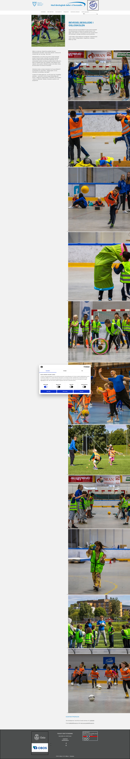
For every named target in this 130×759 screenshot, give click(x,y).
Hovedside (43, 12)
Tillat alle (81, 391)
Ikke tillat (48, 391)
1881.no (67, 756)
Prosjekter (66, 12)
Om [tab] (82, 370)
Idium (61, 756)
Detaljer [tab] (65, 370)
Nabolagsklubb (85, 12)
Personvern (72, 756)
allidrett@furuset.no (73, 723)
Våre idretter (50, 12)
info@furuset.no (65, 740)
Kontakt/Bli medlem (75, 12)
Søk (84, 13)
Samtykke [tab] (48, 370)
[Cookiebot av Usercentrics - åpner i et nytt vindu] (85, 367)
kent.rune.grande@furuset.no (87, 723)
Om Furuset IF (58, 12)
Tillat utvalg (65, 391)
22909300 (92, 720)
